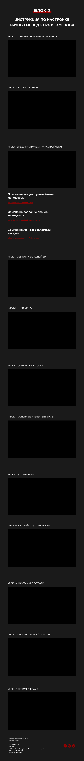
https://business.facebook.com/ (20, 202)
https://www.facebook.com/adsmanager (24, 238)
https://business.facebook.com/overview (24, 220)
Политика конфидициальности (18, 738)
